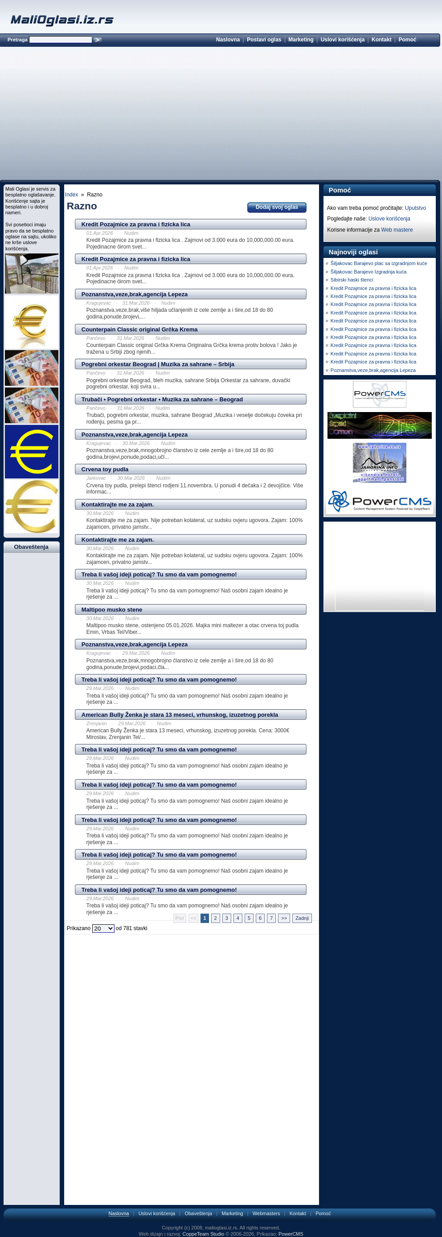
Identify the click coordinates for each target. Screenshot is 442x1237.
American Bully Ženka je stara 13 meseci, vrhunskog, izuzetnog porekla (180, 714)
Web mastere (397, 230)
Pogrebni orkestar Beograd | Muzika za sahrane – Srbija (158, 364)
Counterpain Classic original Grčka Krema (140, 329)
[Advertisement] (220, 115)
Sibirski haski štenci (352, 279)
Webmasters (266, 1213)
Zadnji (302, 918)
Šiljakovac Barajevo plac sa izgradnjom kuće (379, 263)
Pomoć (407, 40)
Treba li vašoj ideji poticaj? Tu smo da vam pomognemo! (159, 574)
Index (71, 195)
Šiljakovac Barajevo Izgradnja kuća (369, 271)
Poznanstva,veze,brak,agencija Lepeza (135, 294)
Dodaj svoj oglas (277, 207)
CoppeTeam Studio (204, 1234)
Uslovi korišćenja (343, 40)
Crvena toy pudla (105, 469)
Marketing (301, 40)
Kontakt (382, 40)
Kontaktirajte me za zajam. (118, 504)
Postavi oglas (264, 40)
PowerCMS (290, 1234)
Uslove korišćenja (389, 219)
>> (284, 918)
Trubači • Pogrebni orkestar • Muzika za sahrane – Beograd (162, 399)
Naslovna (228, 40)
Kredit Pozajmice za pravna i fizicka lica (136, 224)
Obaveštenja (198, 1213)
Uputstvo (415, 208)
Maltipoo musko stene (112, 609)
